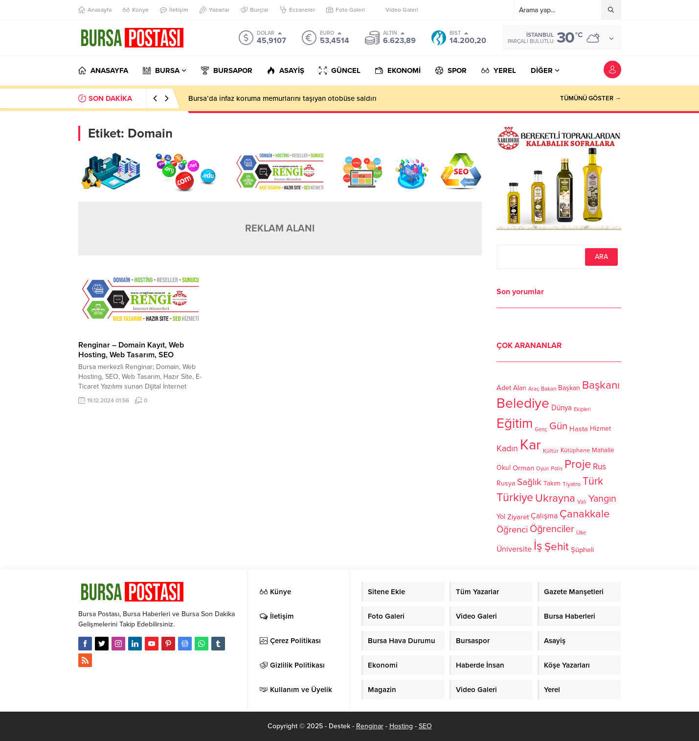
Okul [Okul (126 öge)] (503, 467)
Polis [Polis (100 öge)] (557, 468)
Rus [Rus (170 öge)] (599, 467)
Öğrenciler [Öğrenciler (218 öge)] (552, 529)
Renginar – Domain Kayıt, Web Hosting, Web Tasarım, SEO (131, 350)
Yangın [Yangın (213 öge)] (602, 499)
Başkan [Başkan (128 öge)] (569, 387)
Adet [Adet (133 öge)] (503, 387)
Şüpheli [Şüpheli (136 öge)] (582, 549)
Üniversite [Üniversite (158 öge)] (514, 549)
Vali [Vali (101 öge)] (581, 502)
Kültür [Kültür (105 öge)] (551, 450)
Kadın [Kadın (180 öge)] (507, 448)
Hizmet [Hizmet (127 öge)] (600, 428)
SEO (425, 726)
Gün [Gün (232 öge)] (558, 426)
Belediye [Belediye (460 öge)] (522, 403)
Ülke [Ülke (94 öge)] (581, 533)
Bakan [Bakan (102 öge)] (548, 389)
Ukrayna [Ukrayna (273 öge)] (555, 498)
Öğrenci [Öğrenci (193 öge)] (512, 529)
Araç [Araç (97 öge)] (533, 389)
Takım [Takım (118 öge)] (552, 483)
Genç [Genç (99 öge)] (541, 429)
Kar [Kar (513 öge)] (530, 444)
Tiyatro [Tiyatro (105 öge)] (572, 484)
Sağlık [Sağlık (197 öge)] (529, 482)
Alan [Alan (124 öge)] (519, 388)
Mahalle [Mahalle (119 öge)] (603, 450)
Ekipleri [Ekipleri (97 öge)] (582, 409)
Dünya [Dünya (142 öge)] (561, 407)
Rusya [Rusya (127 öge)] (505, 483)
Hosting (401, 726)
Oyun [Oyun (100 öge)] (542, 468)
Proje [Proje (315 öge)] (577, 464)
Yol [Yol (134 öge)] (500, 516)
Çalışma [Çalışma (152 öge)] (544, 515)
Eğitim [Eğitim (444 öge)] (514, 424)
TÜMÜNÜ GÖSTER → (590, 98)
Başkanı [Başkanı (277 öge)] (601, 385)
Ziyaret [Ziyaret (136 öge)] (518, 516)
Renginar (369, 726)
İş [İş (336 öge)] (538, 545)
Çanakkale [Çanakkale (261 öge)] (584, 514)
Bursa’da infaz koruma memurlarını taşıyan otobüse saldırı (282, 98)
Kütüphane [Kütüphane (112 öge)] (575, 450)
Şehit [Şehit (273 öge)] (556, 546)
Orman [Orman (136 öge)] (523, 467)
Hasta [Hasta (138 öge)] (578, 428)
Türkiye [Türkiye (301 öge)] (514, 497)
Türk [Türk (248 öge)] (593, 481)
